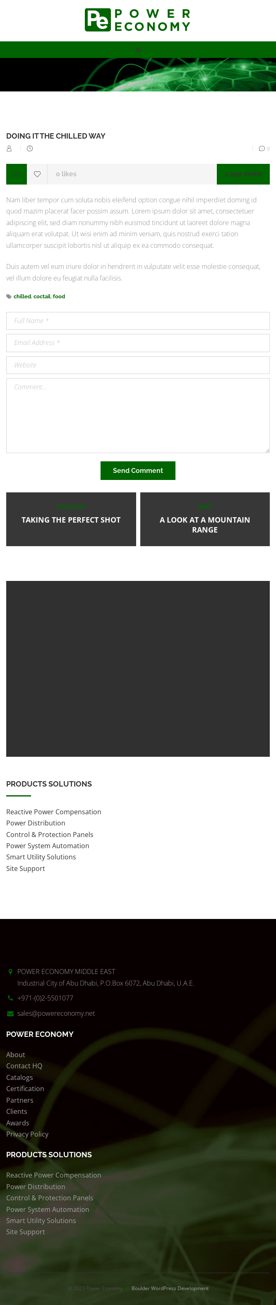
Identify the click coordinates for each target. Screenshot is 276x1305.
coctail (42, 296)
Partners (20, 1100)
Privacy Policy (27, 1134)
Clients (16, 1111)
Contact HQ (24, 1065)
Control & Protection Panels (50, 834)
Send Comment (138, 471)
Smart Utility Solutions (41, 856)
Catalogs (19, 1077)
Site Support (25, 868)
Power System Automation (47, 845)
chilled (22, 296)
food (59, 296)
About (15, 1054)
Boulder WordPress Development (170, 1288)
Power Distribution (35, 823)
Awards (17, 1122)
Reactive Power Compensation (53, 811)
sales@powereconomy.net (56, 1013)
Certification (25, 1088)
